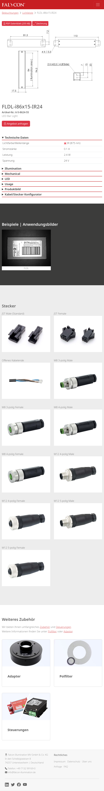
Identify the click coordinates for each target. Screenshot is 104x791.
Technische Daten (17, 137)
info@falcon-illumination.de (22, 772)
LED (7, 179)
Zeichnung (40, 23)
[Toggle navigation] (98, 5)
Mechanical (12, 174)
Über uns (87, 761)
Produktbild (13, 189)
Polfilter (52, 631)
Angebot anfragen (16, 123)
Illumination (13, 168)
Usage (9, 184)
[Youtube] (25, 785)
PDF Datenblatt (16, 23)
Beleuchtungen (10, 12)
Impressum (60, 761)
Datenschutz (73, 761)
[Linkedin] (7, 785)
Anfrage (58, 766)
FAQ (66, 766)
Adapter (68, 631)
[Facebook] (19, 785)
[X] (13, 785)
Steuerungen (63, 627)
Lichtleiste (27, 12)
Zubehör (45, 627)
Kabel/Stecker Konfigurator (23, 194)
